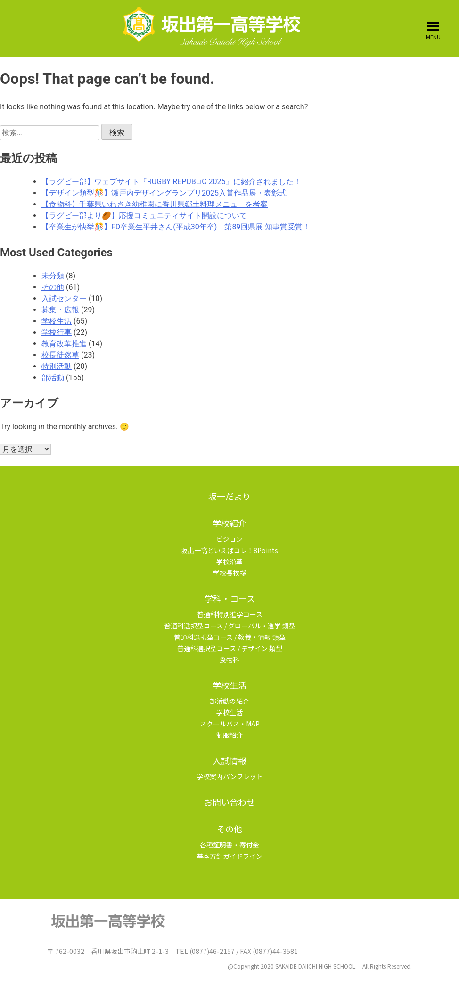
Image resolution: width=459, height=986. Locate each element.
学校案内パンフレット (230, 776)
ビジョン (229, 539)
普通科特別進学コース (229, 614)
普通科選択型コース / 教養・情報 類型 (230, 637)
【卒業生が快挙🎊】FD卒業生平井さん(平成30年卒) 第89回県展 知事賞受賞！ (175, 226)
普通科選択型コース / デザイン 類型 (229, 648)
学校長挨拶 (229, 573)
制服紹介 (229, 735)
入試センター (64, 298)
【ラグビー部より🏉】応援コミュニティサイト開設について (144, 215)
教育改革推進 (64, 343)
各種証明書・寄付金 (229, 844)
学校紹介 (229, 523)
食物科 (229, 659)
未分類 (52, 275)
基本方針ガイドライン (229, 856)
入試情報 (229, 760)
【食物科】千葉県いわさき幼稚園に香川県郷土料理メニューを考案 (154, 204)
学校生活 (56, 321)
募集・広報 (60, 309)
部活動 (52, 377)
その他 (52, 287)
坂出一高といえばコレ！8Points (229, 550)
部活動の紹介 (229, 701)
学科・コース (230, 598)
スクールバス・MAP (230, 723)
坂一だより (229, 496)
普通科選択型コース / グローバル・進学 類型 (229, 625)
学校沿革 (229, 561)
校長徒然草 (60, 354)
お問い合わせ (229, 802)
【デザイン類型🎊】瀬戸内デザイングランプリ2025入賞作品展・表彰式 (164, 192)
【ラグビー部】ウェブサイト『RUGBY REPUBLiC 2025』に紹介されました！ (171, 181)
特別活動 (56, 366)
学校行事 (56, 332)
